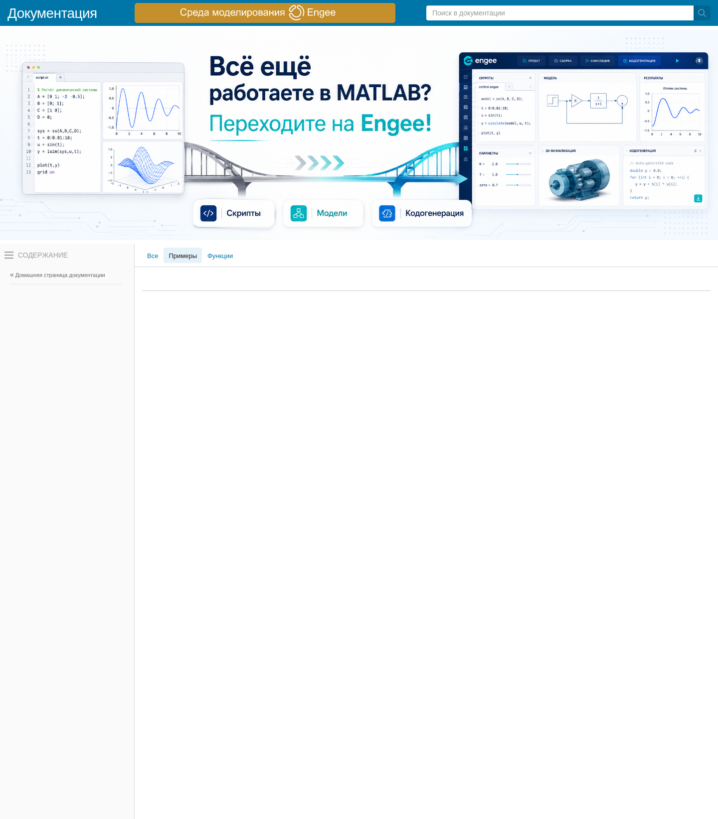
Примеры (183, 256)
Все (152, 256)
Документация (52, 13)
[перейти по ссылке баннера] (265, 13)
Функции (220, 256)
